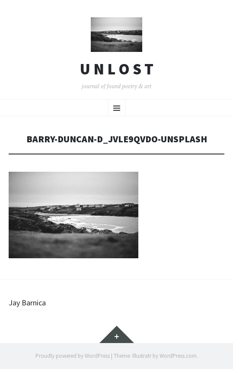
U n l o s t (116, 69)
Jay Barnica (27, 303)
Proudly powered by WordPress (72, 355)
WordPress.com (178, 355)
